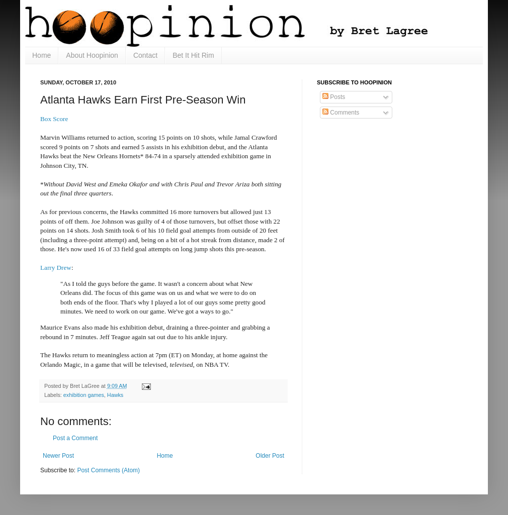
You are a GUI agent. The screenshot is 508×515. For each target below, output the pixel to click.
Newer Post (58, 455)
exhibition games (83, 395)
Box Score (54, 119)
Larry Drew (55, 267)
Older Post (270, 455)
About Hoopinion (92, 55)
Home (41, 55)
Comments (340, 112)
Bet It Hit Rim (193, 55)
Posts (333, 96)
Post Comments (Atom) (108, 470)
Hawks (115, 395)
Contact (145, 55)
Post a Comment (75, 438)
